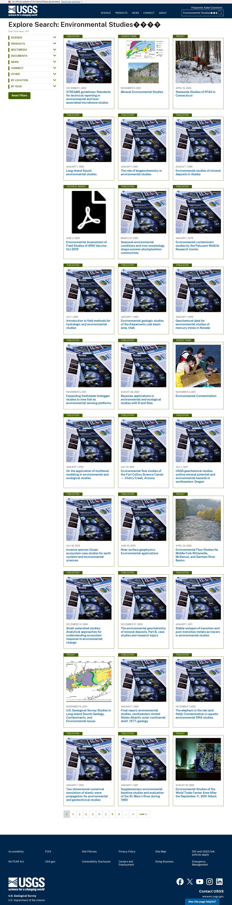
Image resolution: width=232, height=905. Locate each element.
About (163, 13)
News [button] (15, 62)
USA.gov (50, 861)
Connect (149, 13)
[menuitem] (106, 10)
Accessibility (16, 851)
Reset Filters (19, 95)
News (135, 13)
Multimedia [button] (19, 49)
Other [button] (15, 74)
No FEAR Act (16, 861)
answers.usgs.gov (213, 896)
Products (121, 13)
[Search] (220, 13)
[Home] (22, 15)
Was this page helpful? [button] (202, 901)
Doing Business (164, 861)
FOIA (48, 851)
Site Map (160, 851)
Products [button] (18, 43)
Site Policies (89, 851)
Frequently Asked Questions (206, 7)
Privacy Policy (127, 851)
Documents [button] (19, 55)
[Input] (203, 13)
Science (106, 13)
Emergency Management (200, 863)
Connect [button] (17, 68)
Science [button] (16, 37)
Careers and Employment (126, 863)
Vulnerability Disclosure (96, 861)
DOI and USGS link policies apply (203, 853)
